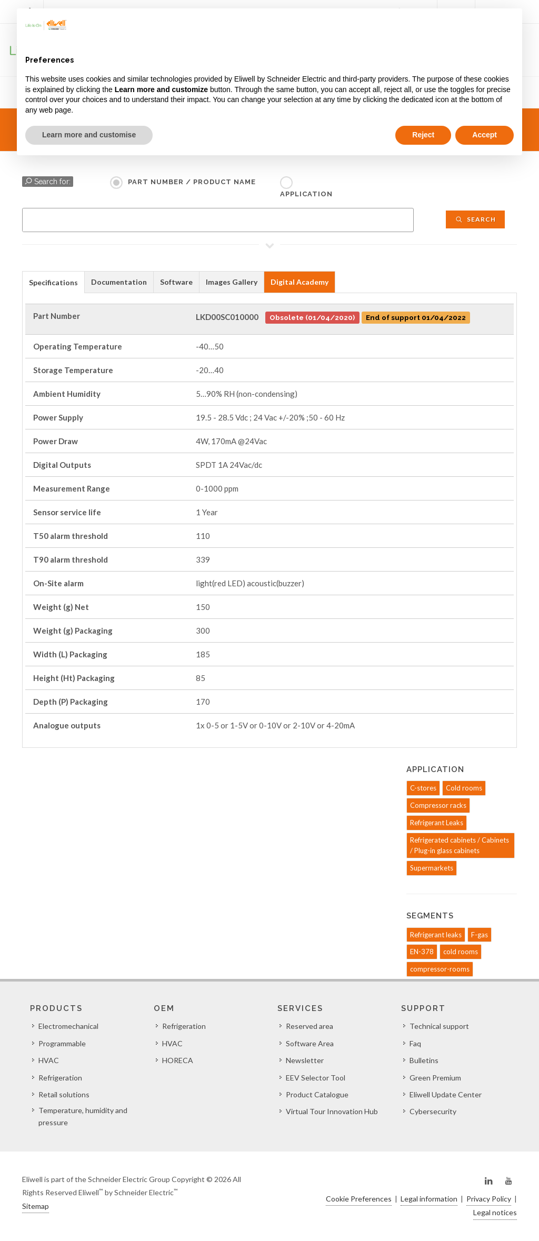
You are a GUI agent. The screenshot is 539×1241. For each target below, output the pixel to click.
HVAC (48, 1060)
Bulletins (424, 1060)
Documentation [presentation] (119, 281)
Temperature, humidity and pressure (82, 1116)
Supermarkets (431, 868)
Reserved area (309, 1026)
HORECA (177, 1060)
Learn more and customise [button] (89, 135)
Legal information (429, 1198)
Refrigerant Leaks (436, 822)
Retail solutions (63, 1094)
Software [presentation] (176, 281)
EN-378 (422, 951)
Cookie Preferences (359, 1198)
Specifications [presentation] (53, 282)
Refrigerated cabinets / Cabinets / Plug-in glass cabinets (459, 845)
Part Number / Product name (192, 182)
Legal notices (495, 1212)
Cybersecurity (433, 1111)
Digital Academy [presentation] (299, 281)
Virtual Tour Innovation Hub (332, 1111)
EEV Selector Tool (315, 1077)
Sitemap (35, 1206)
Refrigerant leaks (436, 934)
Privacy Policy (488, 1198)
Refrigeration (60, 1077)
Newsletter (305, 1060)
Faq (415, 1043)
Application (306, 194)
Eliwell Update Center (446, 1094)
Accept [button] (484, 135)
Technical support (439, 1026)
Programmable (62, 1043)
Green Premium (435, 1077)
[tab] (53, 282)
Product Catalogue (317, 1094)
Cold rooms (464, 788)
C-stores (423, 788)
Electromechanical (68, 1026)
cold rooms (460, 951)
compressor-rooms (440, 969)
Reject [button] (423, 135)
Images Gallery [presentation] (231, 281)
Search (475, 219)
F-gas (479, 934)
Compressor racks (438, 805)
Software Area (310, 1043)
